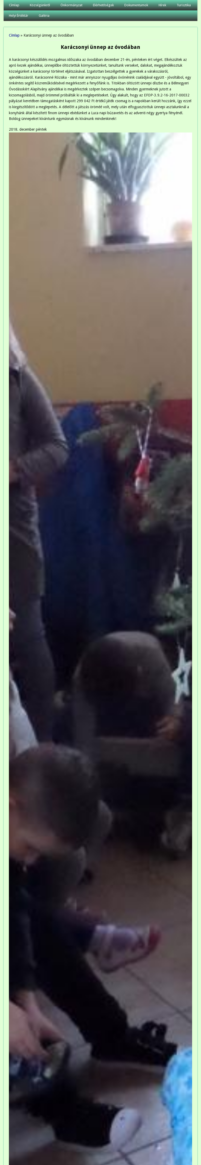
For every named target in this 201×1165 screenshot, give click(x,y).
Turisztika (184, 5)
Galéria (44, 16)
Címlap (14, 5)
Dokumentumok (136, 5)
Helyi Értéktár (18, 16)
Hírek (162, 5)
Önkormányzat (71, 5)
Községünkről (40, 5)
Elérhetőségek (103, 5)
